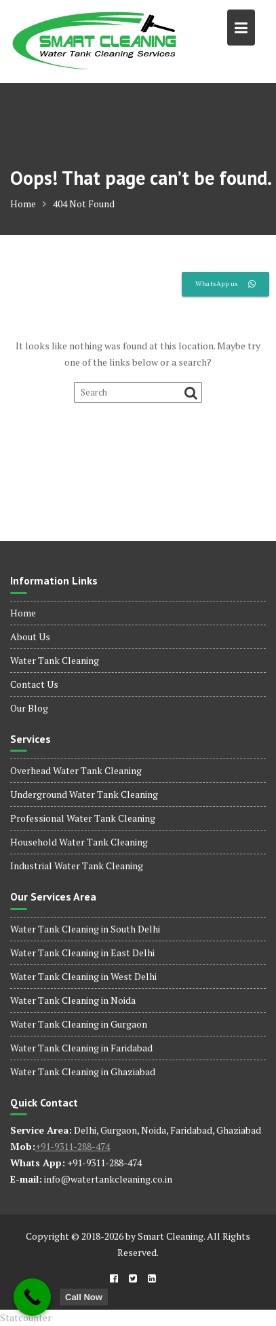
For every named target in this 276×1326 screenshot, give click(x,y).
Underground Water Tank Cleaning (84, 794)
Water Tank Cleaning (54, 660)
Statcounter (26, 1317)
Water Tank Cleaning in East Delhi (82, 952)
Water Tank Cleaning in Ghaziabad (82, 1071)
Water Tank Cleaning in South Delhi (85, 928)
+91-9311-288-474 (72, 1146)
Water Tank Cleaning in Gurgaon (78, 1023)
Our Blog (29, 707)
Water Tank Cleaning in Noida (73, 1000)
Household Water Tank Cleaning (79, 841)
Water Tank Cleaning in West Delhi (83, 976)
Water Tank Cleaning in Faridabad (81, 1047)
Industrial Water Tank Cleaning (76, 865)
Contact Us (34, 684)
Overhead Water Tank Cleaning (76, 770)
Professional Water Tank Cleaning (82, 818)
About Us (30, 636)
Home (23, 612)
